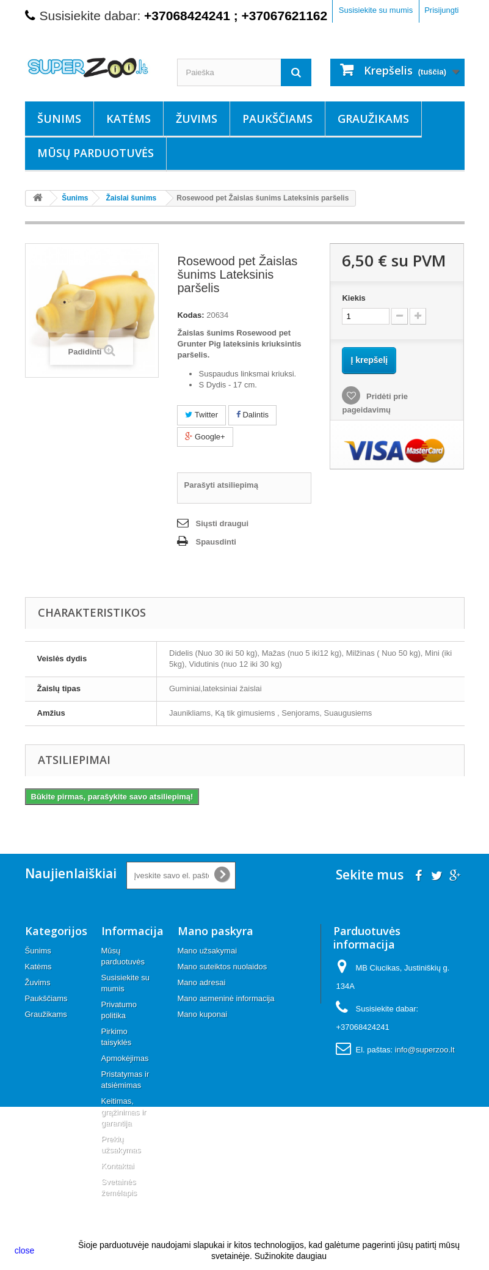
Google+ (205, 436)
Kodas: (190, 315)
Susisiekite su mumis (376, 10)
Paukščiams (277, 118)
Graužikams (373, 118)
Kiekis (353, 298)
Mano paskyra (215, 930)
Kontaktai (117, 1165)
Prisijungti (441, 10)
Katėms (128, 118)
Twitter (201, 414)
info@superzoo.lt (425, 1049)
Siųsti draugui (221, 523)
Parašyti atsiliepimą (221, 485)
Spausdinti (215, 541)
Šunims (59, 118)
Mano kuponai (203, 1014)
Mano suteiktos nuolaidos (222, 966)
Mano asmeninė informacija (226, 998)
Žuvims (196, 118)
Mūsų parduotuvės (95, 152)
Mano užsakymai (207, 950)
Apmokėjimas (125, 1058)
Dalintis (252, 414)
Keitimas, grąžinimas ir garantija (124, 1112)
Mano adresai (202, 982)
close (25, 1250)
